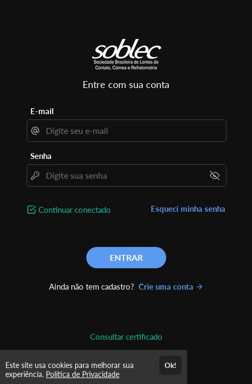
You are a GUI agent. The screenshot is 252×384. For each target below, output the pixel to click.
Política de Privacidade (82, 374)
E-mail (42, 111)
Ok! (170, 365)
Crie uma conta (171, 286)
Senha (41, 156)
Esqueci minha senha (188, 208)
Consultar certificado (126, 336)
